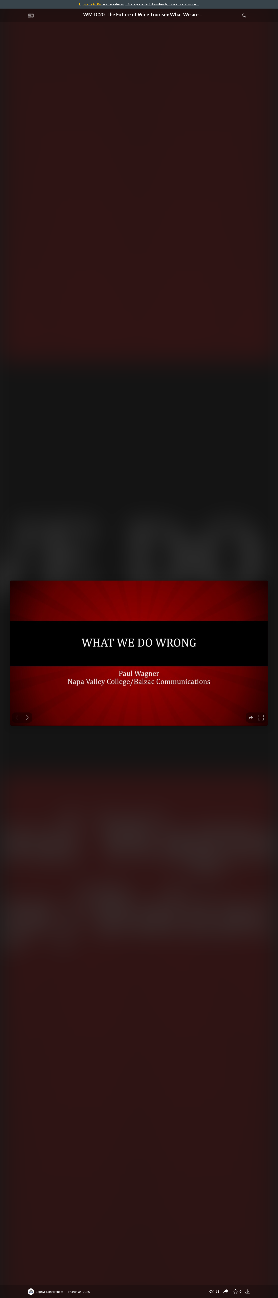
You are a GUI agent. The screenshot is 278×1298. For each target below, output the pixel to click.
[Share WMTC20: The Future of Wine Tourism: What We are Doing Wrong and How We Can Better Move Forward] (226, 1291)
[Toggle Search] (244, 15)
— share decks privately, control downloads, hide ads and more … (139, 4)
